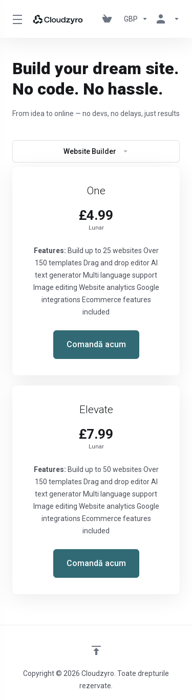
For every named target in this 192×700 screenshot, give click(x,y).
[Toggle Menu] (15, 19)
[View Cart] (109, 19)
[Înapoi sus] (96, 650)
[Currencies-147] (136, 19)
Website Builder (96, 151)
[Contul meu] (166, 19)
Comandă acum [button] (96, 344)
